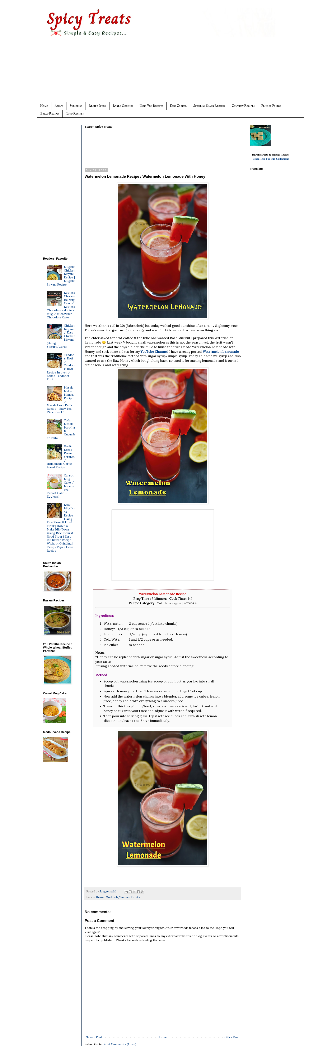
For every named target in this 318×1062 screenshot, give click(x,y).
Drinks (100, 897)
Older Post (232, 1037)
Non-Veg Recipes (151, 106)
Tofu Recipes (75, 114)
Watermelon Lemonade (221, 352)
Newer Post (94, 1037)
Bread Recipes (49, 114)
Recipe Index (97, 106)
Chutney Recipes (243, 106)
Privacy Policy (271, 106)
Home (44, 106)
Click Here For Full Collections (271, 158)
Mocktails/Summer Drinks (123, 897)
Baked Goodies (123, 106)
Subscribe (76, 106)
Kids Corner (178, 106)
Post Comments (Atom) (120, 1044)
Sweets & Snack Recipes (209, 106)
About (59, 106)
